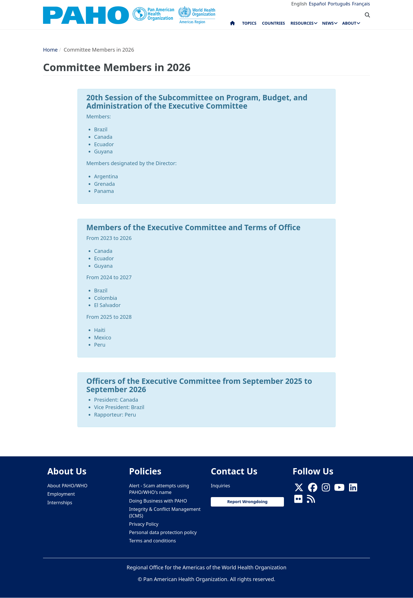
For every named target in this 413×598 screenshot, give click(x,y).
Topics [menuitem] (249, 23)
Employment (61, 494)
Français (361, 4)
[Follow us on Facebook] (312, 489)
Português (339, 4)
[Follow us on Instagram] (326, 489)
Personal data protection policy (163, 532)
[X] (298, 489)
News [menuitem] (328, 23)
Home (50, 49)
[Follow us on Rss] (311, 501)
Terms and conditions (152, 541)
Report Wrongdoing (247, 501)
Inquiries (220, 485)
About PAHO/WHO (67, 485)
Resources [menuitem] (302, 23)
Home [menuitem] (232, 24)
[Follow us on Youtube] (339, 489)
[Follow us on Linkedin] (353, 489)
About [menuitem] (349, 23)
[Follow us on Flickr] (298, 501)
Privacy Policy (143, 524)
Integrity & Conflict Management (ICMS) (164, 512)
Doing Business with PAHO (158, 501)
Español (317, 4)
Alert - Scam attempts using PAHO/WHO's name (159, 488)
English (299, 4)
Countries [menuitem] (273, 23)
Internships (59, 502)
